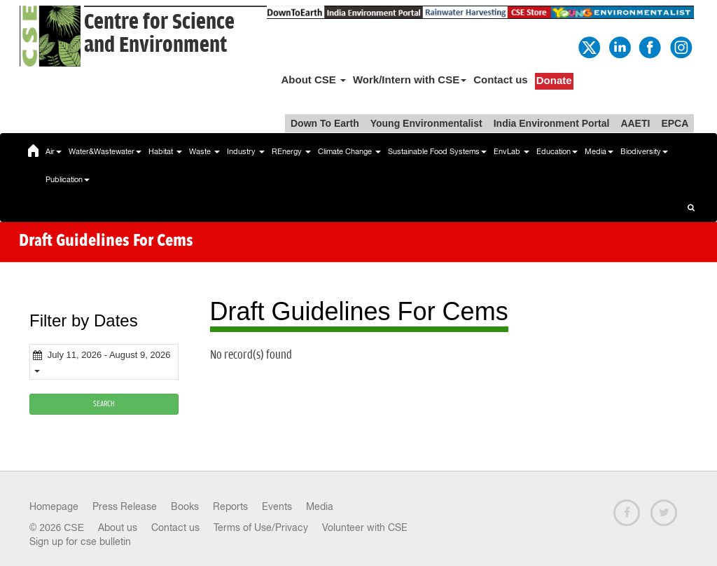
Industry (246, 151)
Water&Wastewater (105, 151)
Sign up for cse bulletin (80, 541)
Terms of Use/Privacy (261, 527)
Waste (204, 151)
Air (54, 151)
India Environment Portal (552, 123)
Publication (68, 179)
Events (277, 506)
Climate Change (349, 151)
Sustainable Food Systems (437, 151)
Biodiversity (644, 151)
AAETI (635, 123)
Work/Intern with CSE (409, 79)
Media (599, 151)
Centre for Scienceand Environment (159, 33)
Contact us (500, 79)
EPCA (674, 123)
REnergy (291, 151)
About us (117, 527)
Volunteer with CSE (365, 527)
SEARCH (104, 403)
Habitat (165, 151)
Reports (230, 506)
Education (557, 151)
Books (185, 506)
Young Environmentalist (426, 123)
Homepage (53, 506)
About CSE (313, 79)
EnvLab (511, 151)
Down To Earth (325, 123)
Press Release (124, 506)
